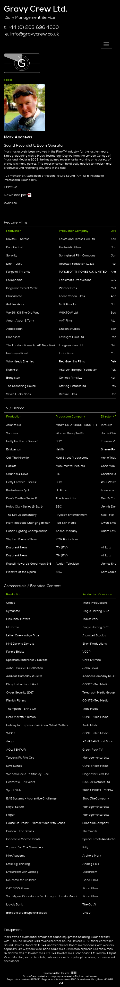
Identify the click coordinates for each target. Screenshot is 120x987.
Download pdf (15, 195)
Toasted (68, 973)
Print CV (10, 187)
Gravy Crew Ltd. (36, 8)
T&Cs (60, 982)
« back (8, 80)
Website (10, 203)
